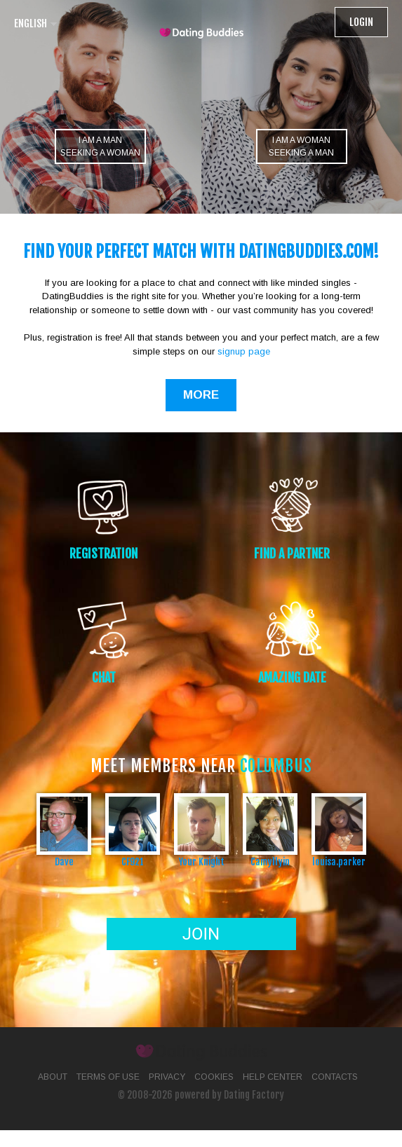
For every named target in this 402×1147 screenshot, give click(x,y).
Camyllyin (270, 861)
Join (201, 934)
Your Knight (202, 861)
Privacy (167, 1077)
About (52, 1077)
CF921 (132, 861)
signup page (243, 351)
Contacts (334, 1077)
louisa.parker (339, 861)
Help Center (272, 1077)
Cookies (214, 1077)
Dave (64, 861)
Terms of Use (108, 1077)
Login (361, 22)
